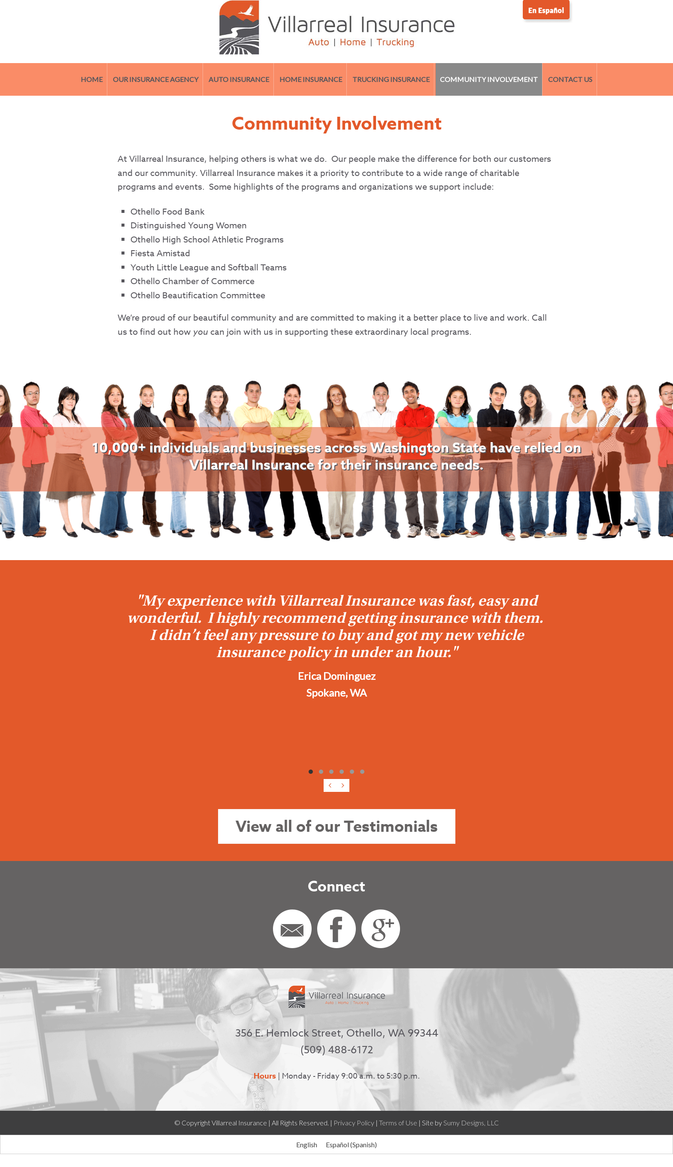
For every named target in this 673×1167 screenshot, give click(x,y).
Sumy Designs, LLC (471, 1123)
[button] (311, 771)
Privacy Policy (353, 1123)
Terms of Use (398, 1123)
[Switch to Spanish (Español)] (351, 1144)
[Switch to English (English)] (306, 1144)
